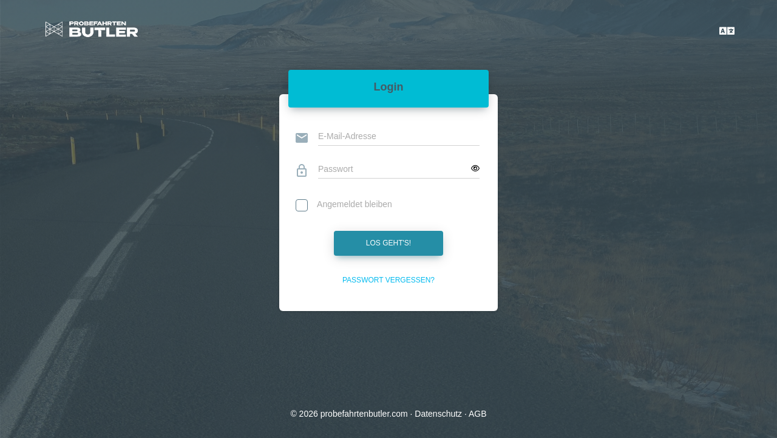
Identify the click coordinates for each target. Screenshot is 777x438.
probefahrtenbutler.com (364, 414)
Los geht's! (388, 243)
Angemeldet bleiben (344, 206)
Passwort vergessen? (388, 280)
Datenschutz (438, 414)
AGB (478, 414)
